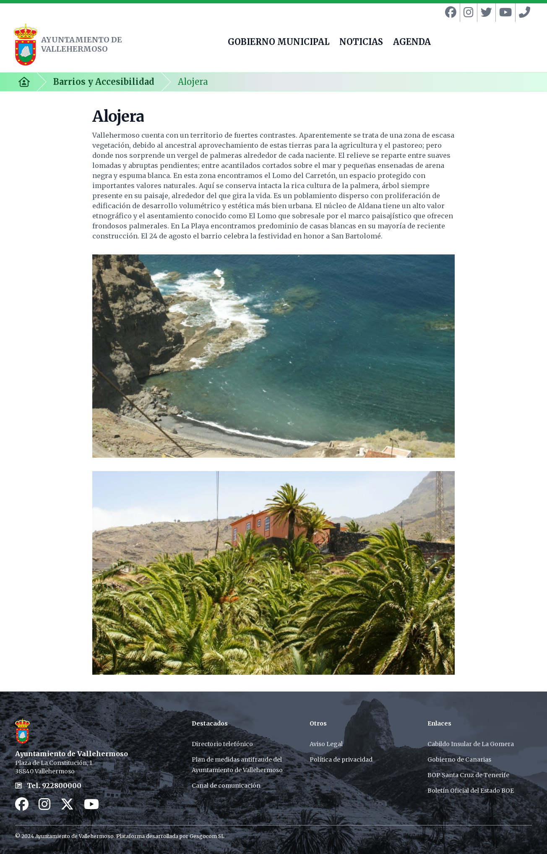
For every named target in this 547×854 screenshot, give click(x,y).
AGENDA (412, 43)
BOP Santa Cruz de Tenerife (468, 775)
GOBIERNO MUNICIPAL (278, 43)
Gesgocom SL (207, 836)
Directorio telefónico (222, 744)
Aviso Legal (326, 744)
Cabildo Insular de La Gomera (470, 744)
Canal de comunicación (226, 785)
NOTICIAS (361, 43)
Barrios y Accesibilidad (103, 81)
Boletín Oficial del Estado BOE (470, 790)
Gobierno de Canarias (459, 759)
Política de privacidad (341, 759)
